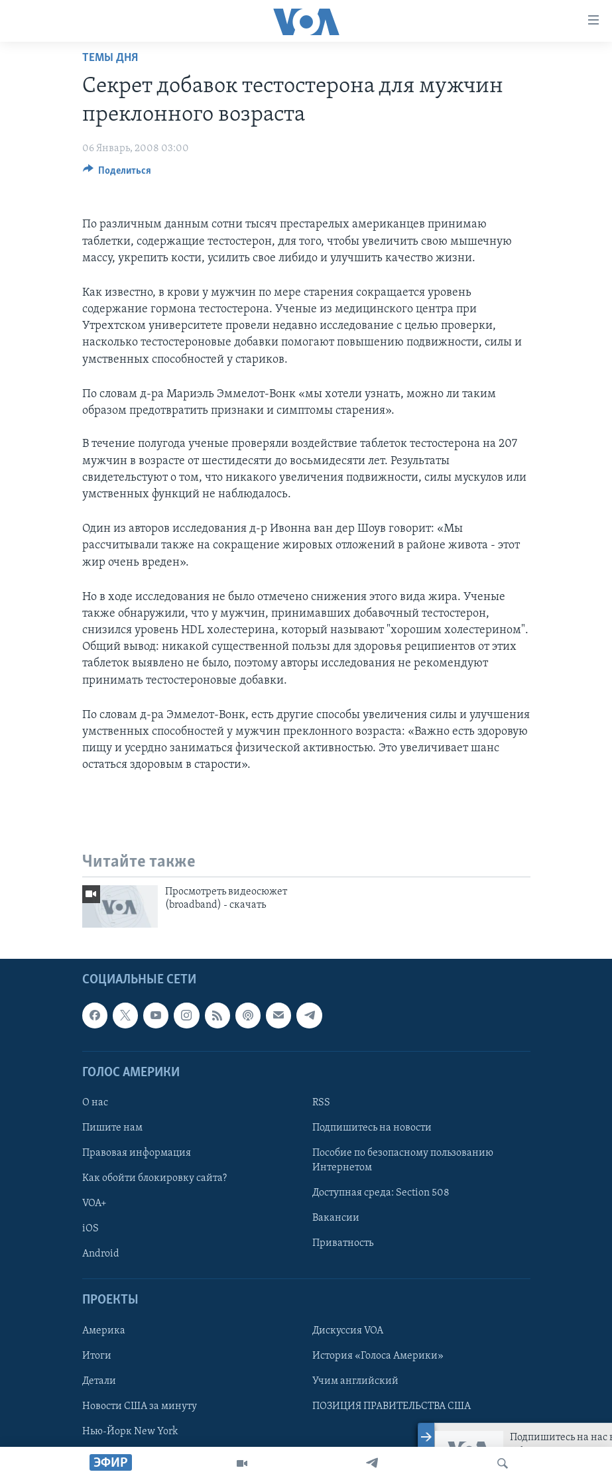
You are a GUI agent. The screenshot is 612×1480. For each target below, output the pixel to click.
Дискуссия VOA (347, 1330)
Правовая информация (136, 1153)
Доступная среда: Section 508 (381, 1193)
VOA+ (94, 1203)
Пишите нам (112, 1128)
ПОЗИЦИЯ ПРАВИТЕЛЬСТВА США (391, 1406)
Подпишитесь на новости (372, 1128)
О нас (95, 1102)
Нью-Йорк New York (130, 1431)
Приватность (342, 1243)
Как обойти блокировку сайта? (154, 1178)
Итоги (96, 1356)
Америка (103, 1330)
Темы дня (110, 58)
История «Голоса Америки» (378, 1356)
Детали (99, 1381)
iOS (90, 1228)
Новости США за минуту (139, 1406)
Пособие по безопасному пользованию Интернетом (402, 1160)
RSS (321, 1102)
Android (100, 1254)
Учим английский (355, 1381)
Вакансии (335, 1218)
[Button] (117, 173)
